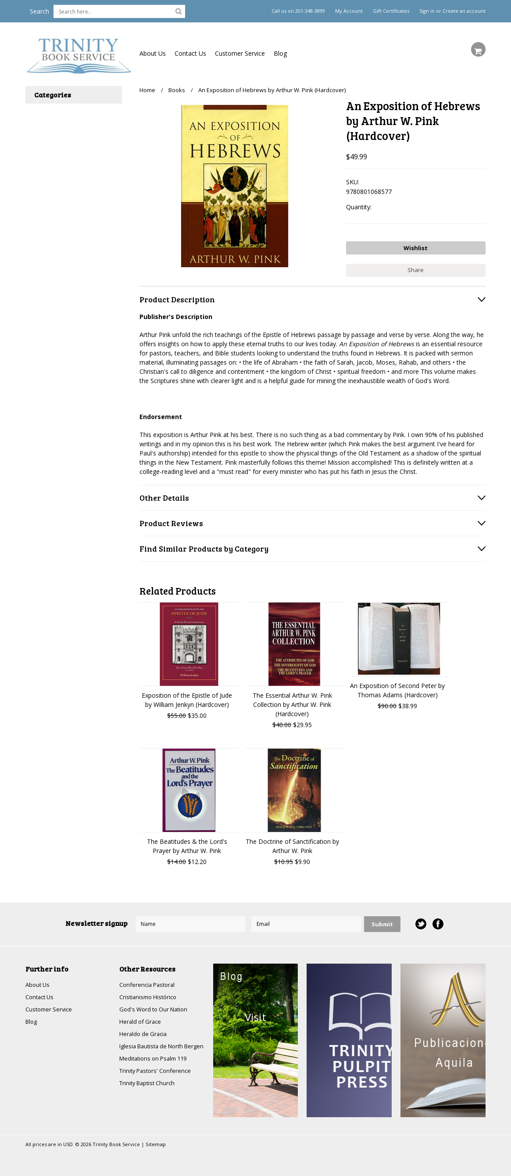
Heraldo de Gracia (144, 1033)
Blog (280, 53)
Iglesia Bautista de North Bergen (154, 1050)
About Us (152, 53)
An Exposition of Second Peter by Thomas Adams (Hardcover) (397, 687)
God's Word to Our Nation (156, 1008)
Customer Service (240, 53)
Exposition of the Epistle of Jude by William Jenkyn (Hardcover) (187, 697)
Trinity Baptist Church (149, 1092)
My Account (349, 11)
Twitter (420, 921)
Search (39, 11)
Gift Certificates (391, 11)
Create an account (464, 11)
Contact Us (190, 53)
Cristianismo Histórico (150, 995)
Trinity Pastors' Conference (158, 1080)
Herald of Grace (141, 1020)
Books (176, 90)
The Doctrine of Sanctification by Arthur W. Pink (292, 843)
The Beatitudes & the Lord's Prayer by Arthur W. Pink (187, 843)
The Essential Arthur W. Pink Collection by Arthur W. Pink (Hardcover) (292, 701)
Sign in (427, 11)
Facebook (437, 921)
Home (147, 90)
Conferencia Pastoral (149, 982)
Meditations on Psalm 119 (156, 1067)
